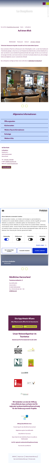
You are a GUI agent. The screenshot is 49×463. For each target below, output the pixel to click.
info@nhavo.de (13, 291)
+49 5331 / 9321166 (35, 41)
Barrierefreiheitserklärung (20, 459)
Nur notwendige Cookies (9, 250)
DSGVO (14, 456)
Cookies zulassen (40, 250)
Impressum (21, 456)
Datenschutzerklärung (31, 456)
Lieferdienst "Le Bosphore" (35, 60)
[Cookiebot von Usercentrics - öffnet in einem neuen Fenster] (40, 211)
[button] (32, 3)
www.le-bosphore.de (12, 163)
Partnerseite (32, 459)
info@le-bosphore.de (10, 161)
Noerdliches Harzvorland (13, 27)
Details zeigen (40, 245)
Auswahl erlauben (24, 250)
